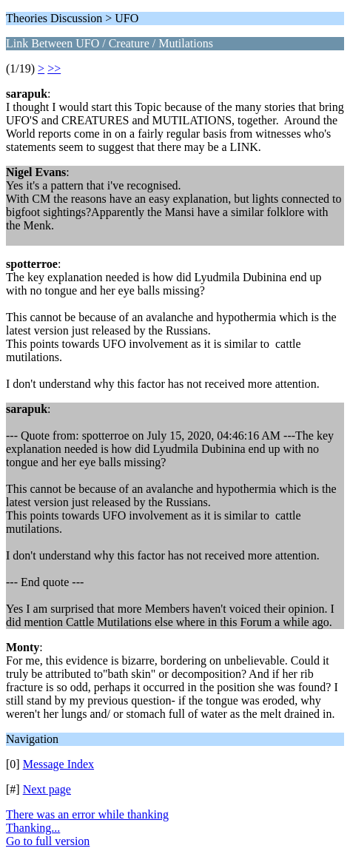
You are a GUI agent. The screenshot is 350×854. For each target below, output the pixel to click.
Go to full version (48, 841)
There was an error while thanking (87, 814)
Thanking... (33, 827)
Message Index (58, 764)
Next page (47, 789)
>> (54, 68)
